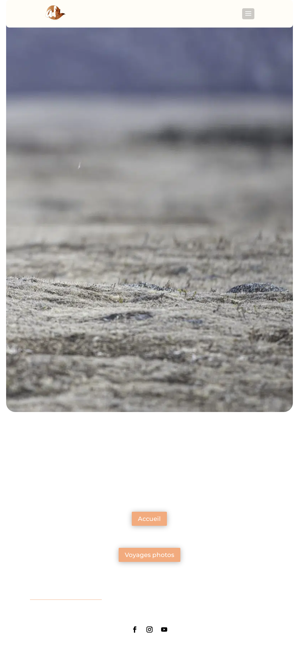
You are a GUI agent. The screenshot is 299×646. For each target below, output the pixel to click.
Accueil (149, 518)
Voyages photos (149, 555)
